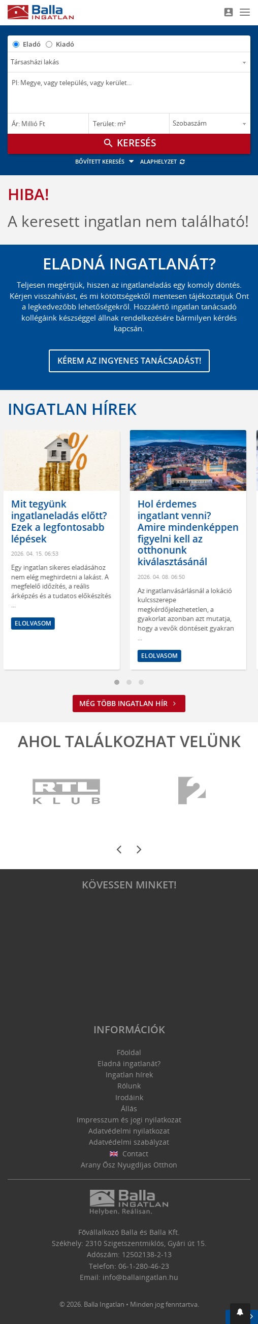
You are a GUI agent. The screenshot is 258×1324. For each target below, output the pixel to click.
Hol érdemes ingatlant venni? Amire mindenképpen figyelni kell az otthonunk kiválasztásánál (192, 532)
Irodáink (129, 1097)
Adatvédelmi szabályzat (129, 1142)
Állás (129, 1108)
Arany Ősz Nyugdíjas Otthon (129, 1165)
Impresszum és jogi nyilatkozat (129, 1119)
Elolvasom (37, 623)
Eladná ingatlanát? (129, 1063)
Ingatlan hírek (72, 408)
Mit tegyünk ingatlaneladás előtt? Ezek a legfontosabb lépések (63, 521)
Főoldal (129, 1052)
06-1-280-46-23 (143, 1266)
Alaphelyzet (162, 161)
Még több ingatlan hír (129, 703)
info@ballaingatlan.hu (140, 1277)
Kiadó (65, 44)
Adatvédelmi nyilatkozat (129, 1131)
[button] (240, 1313)
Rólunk (129, 1086)
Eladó (32, 44)
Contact (129, 1153)
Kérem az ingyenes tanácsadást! (129, 360)
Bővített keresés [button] (106, 161)
